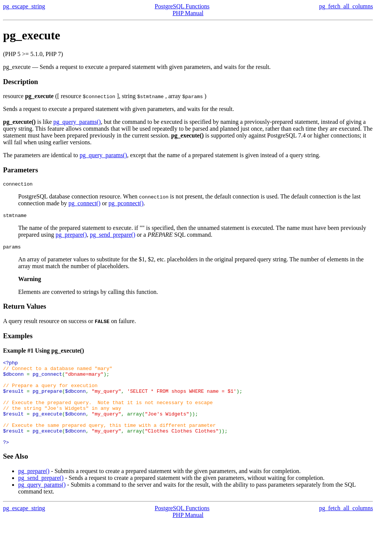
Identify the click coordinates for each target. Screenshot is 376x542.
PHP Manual (188, 13)
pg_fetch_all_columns (346, 6)
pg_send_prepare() (112, 237)
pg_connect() (84, 204)
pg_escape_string (24, 6)
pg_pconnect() (126, 204)
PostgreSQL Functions (182, 6)
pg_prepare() (71, 237)
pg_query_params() (77, 122)
